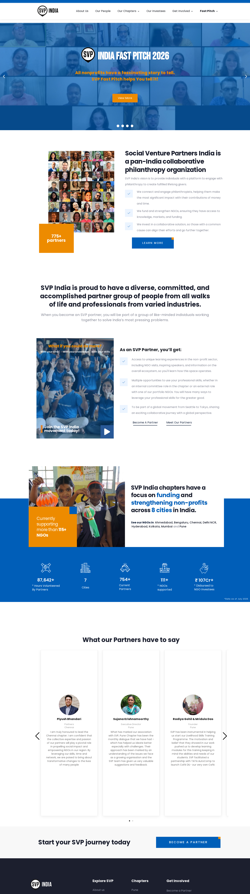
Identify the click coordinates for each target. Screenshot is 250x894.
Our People (103, 11)
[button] (4, 76)
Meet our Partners (179, 422)
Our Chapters (129, 11)
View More (125, 98)
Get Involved (182, 11)
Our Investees (156, 11)
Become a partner (145, 422)
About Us (82, 11)
